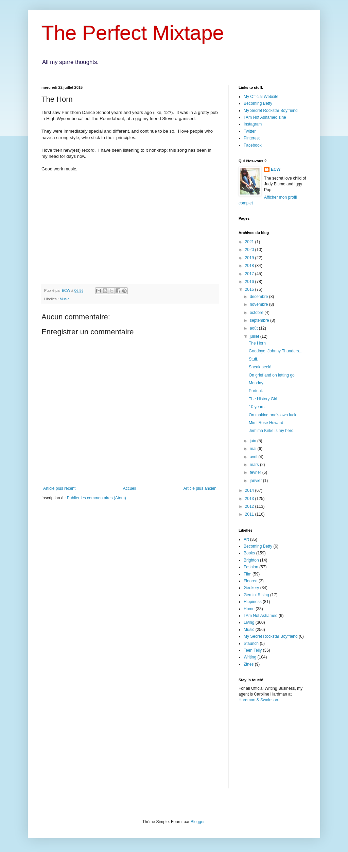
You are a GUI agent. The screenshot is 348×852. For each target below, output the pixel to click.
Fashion (251, 567)
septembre (260, 320)
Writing (250, 657)
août (254, 328)
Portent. (256, 390)
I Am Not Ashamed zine (265, 117)
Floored (251, 581)
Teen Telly (253, 650)
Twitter (250, 131)
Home (249, 608)
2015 (250, 289)
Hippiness (253, 601)
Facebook (253, 145)
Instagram (253, 124)
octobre (257, 312)
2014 (250, 490)
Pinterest (252, 138)
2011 (250, 514)
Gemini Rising (256, 594)
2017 (250, 273)
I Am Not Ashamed (260, 615)
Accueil (129, 488)
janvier (256, 480)
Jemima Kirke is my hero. (272, 430)
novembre (259, 304)
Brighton (251, 560)
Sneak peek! (260, 367)
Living (249, 622)
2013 (250, 498)
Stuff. (253, 359)
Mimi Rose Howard (266, 422)
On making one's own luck (272, 415)
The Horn (257, 343)
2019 (250, 257)
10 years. (257, 406)
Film (247, 574)
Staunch (251, 643)
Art (246, 539)
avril (254, 456)
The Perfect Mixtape (132, 32)
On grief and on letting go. (272, 375)
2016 (250, 281)
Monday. (256, 383)
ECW (275, 169)
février (256, 472)
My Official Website (261, 96)
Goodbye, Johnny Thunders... (275, 351)
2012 (250, 506)
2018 (250, 265)
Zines (249, 664)
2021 (250, 241)
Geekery (251, 587)
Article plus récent (59, 488)
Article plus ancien (200, 488)
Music (64, 299)
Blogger (198, 821)
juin (253, 440)
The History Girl (263, 399)
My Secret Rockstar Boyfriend (271, 110)
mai (254, 448)
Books (249, 553)
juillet (255, 336)
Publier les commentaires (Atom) (96, 498)
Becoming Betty (258, 103)
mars (255, 464)
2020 (250, 249)
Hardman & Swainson (258, 700)
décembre (259, 296)
